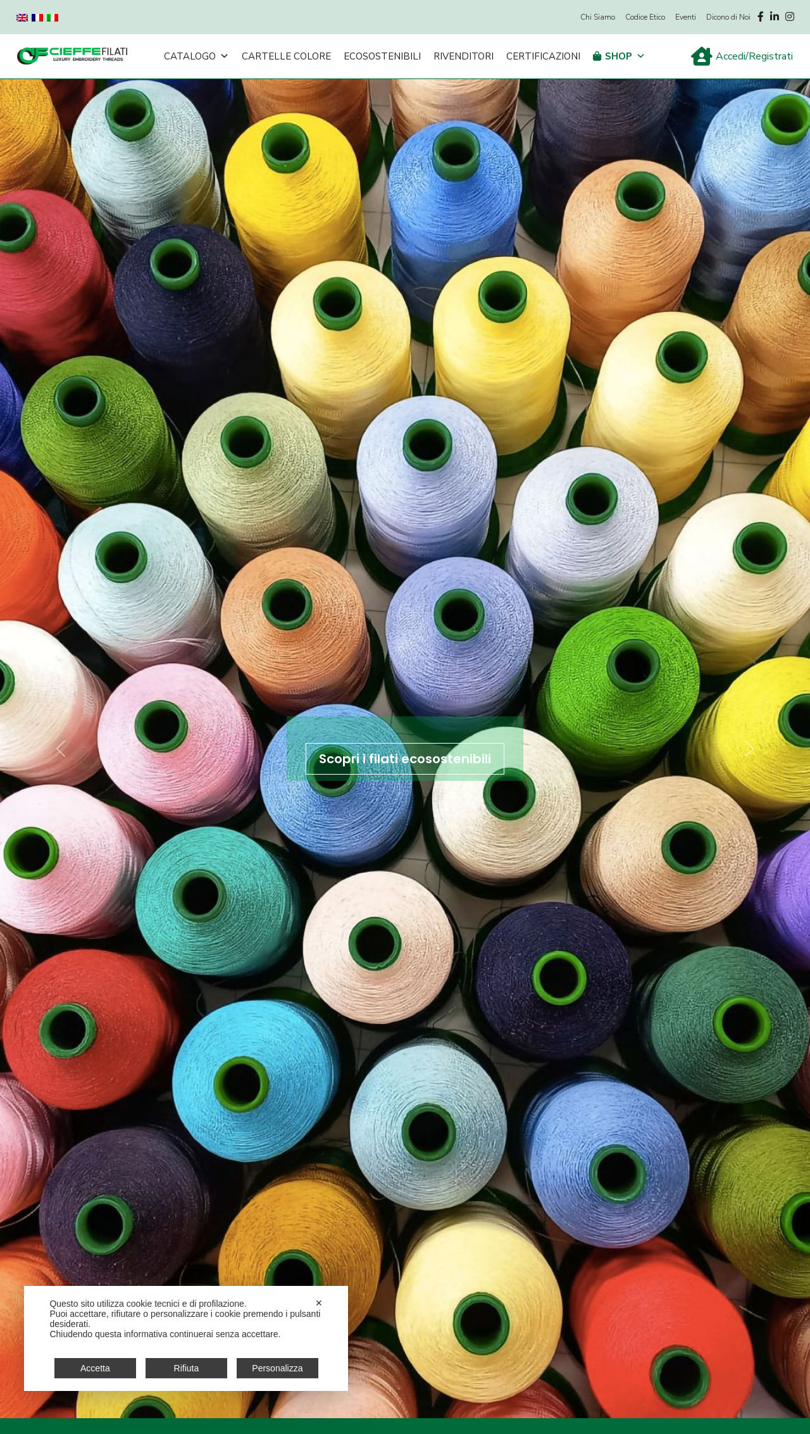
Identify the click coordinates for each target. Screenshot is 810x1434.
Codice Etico (645, 17)
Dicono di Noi (728, 17)
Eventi (685, 17)
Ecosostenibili (382, 56)
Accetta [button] (95, 1368)
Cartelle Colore (286, 56)
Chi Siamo (597, 17)
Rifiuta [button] (186, 1368)
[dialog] (186, 1338)
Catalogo (196, 56)
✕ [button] (319, 1303)
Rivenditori (463, 56)
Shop (625, 56)
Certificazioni (543, 56)
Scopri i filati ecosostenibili (405, 759)
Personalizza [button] (277, 1368)
